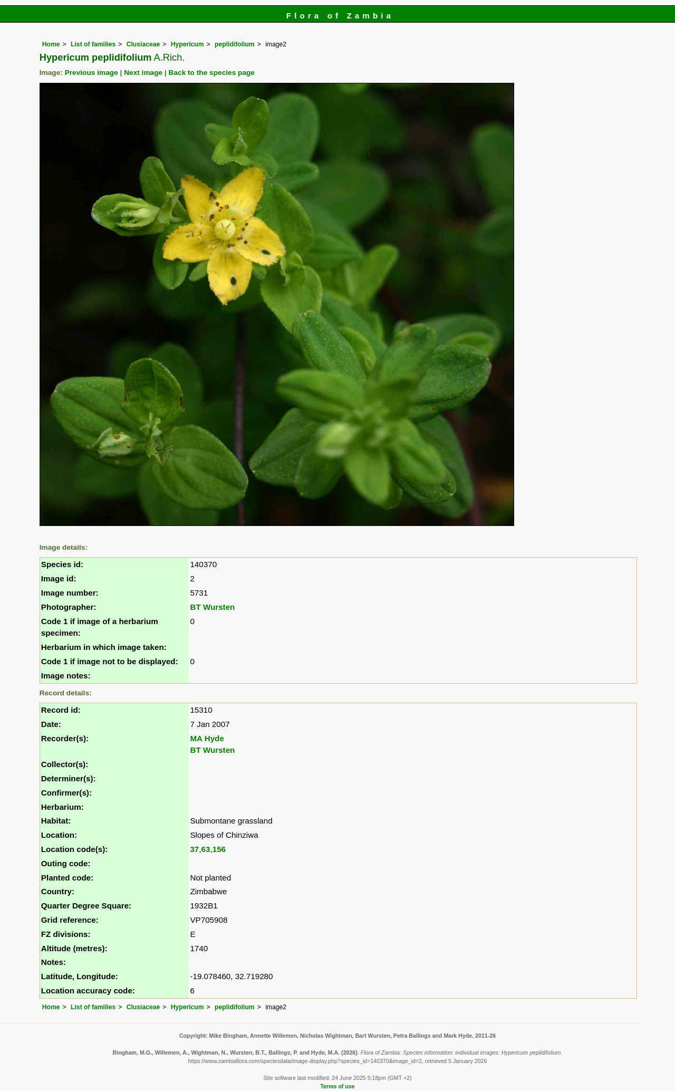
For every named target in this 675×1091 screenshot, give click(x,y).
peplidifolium (235, 44)
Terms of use (337, 1086)
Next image (143, 72)
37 (194, 849)
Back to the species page (212, 72)
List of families (93, 44)
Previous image (91, 72)
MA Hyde (207, 738)
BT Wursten (212, 606)
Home (51, 44)
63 (205, 849)
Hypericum (187, 44)
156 (219, 849)
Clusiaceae (143, 44)
